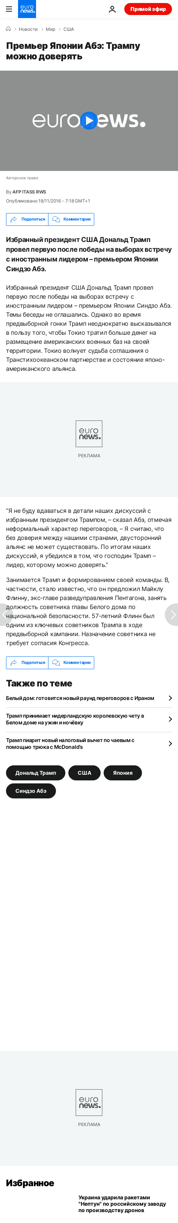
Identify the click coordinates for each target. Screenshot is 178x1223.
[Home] (8, 29)
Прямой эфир (148, 9)
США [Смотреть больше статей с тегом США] (84, 772)
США (68, 29)
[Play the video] (89, 121)
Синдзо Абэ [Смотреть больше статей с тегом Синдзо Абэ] (31, 790)
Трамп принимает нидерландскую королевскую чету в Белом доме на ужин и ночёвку (75, 719)
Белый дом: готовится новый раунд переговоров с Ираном (80, 698)
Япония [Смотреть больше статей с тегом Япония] (123, 772)
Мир (50, 29)
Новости (28, 29)
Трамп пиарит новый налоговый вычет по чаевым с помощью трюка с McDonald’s (70, 743)
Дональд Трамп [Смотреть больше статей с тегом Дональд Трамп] (35, 772)
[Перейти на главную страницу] (27, 9)
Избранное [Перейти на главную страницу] (30, 1183)
